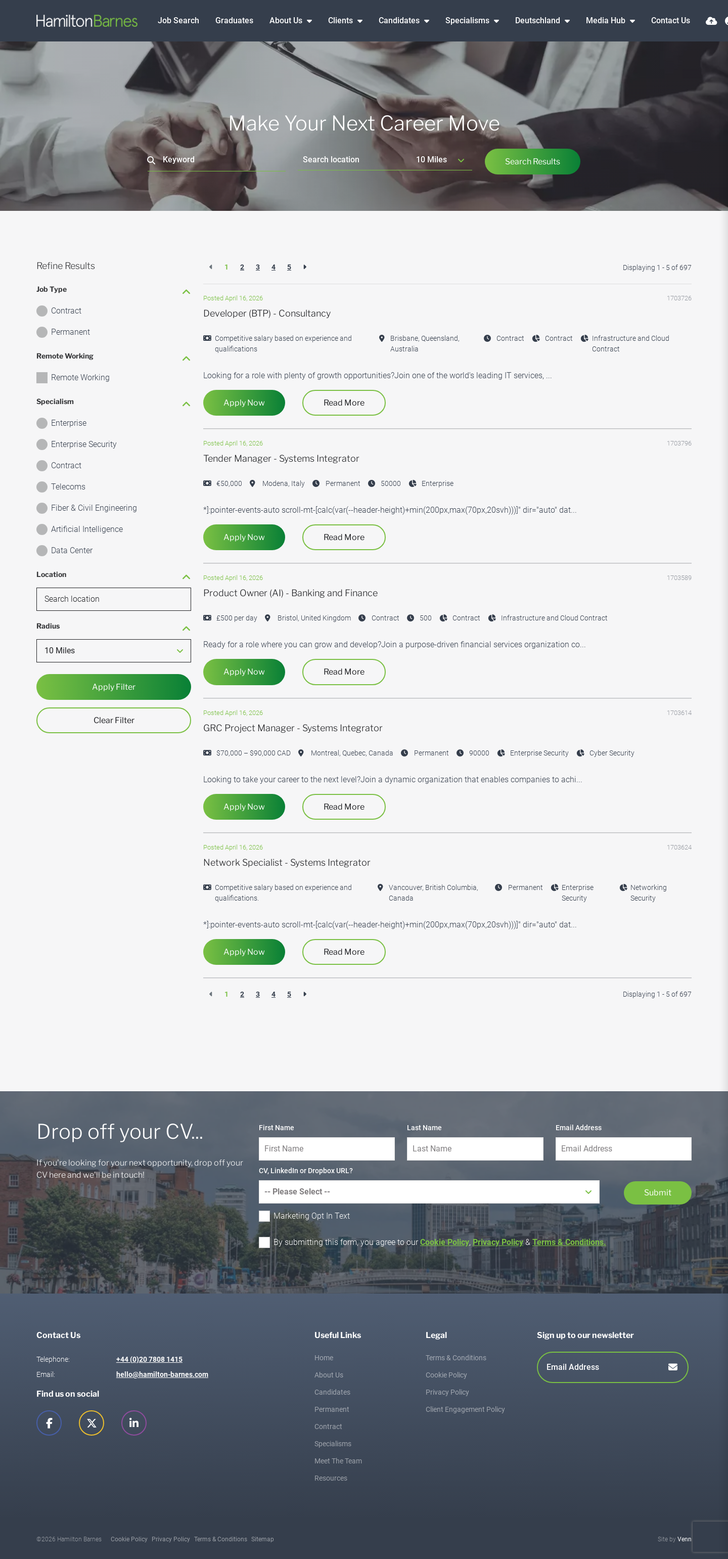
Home (323, 1358)
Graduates (234, 20)
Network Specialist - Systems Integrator (287, 862)
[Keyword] (217, 160)
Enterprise (68, 423)
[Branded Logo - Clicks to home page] (87, 21)
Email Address (579, 1128)
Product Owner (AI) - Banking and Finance (290, 593)
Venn (684, 1539)
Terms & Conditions (456, 1358)
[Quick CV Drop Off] (711, 21)
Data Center (72, 550)
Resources (330, 1478)
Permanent (70, 332)
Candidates (400, 20)
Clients (341, 20)
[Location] (355, 159)
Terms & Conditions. (569, 1242)
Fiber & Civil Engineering (94, 508)
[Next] (304, 267)
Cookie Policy (444, 1242)
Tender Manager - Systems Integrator (281, 458)
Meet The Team (338, 1461)
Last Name (424, 1128)
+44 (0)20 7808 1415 (149, 1359)
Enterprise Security (84, 444)
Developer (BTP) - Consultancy (267, 313)
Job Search (178, 20)
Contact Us (670, 20)
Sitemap (262, 1539)
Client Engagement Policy (465, 1409)
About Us (286, 20)
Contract (66, 311)
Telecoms (68, 487)
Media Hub (606, 20)
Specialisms (468, 20)
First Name (276, 1128)
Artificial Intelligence (87, 529)
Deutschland (538, 20)
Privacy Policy (498, 1242)
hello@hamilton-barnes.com (162, 1374)
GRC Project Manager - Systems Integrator (293, 728)
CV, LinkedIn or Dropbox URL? (306, 1171)
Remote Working (80, 377)
